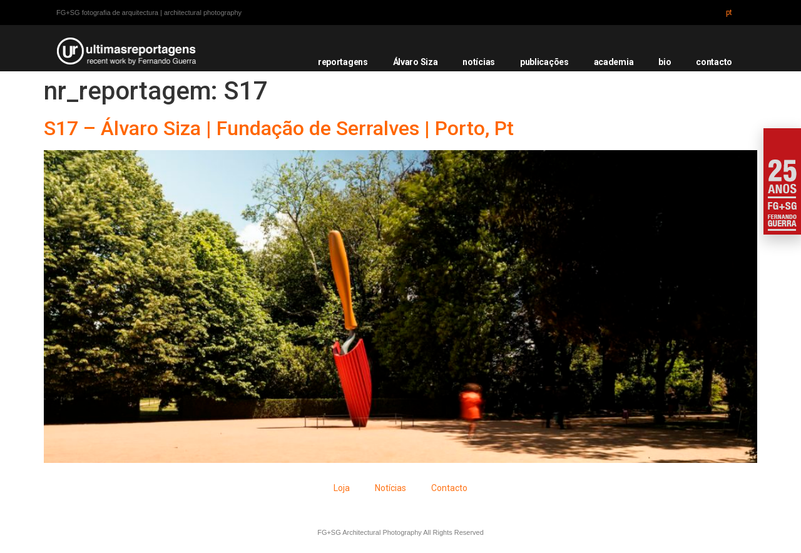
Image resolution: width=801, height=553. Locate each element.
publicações (544, 62)
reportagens (343, 62)
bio (664, 62)
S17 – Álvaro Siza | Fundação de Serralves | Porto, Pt (279, 128)
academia (614, 62)
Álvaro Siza (415, 62)
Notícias (390, 488)
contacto (714, 62)
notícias (478, 62)
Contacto (449, 488)
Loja (342, 488)
